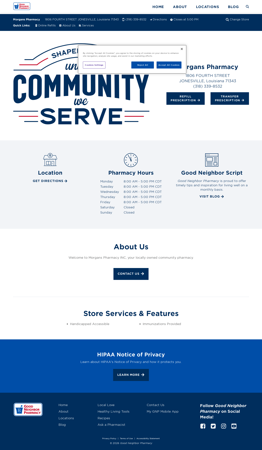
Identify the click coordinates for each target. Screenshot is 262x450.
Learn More (131, 373)
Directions (158, 17)
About (180, 7)
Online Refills (45, 23)
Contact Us (131, 272)
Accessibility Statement (148, 437)
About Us (67, 23)
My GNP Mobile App (163, 410)
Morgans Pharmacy (26, 17)
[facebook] (203, 424)
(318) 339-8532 (134, 17)
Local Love (106, 403)
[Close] (181, 49)
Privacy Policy (109, 437)
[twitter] (213, 424)
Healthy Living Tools (113, 410)
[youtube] (234, 424)
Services (86, 23)
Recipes (104, 416)
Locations (207, 7)
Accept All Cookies (169, 65)
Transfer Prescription (230, 97)
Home (158, 7)
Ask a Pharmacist (111, 423)
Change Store (237, 17)
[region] (132, 59)
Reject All (142, 65)
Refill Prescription (185, 97)
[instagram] (223, 424)
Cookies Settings (94, 65)
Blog (233, 7)
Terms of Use (126, 437)
